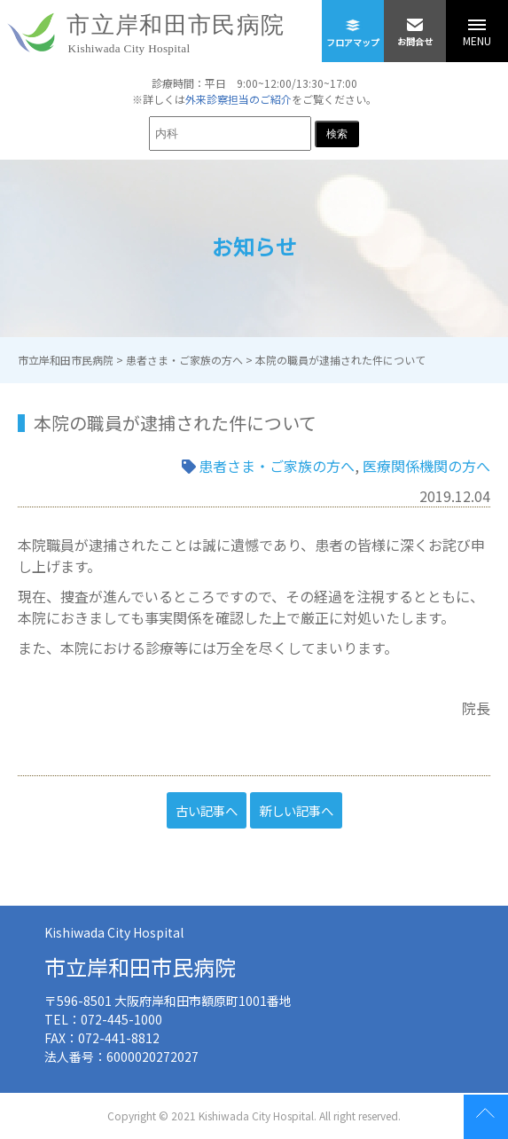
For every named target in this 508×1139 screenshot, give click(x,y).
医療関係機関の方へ (426, 465)
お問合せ (415, 24)
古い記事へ (207, 810)
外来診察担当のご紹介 (238, 98)
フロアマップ (353, 24)
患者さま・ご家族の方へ (277, 465)
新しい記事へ (296, 810)
